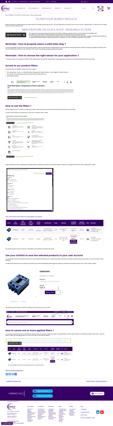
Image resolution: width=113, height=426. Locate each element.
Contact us (15, 1)
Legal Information (85, 412)
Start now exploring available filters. (14, 370)
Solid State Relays (25, 15)
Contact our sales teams (43, 391)
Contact (66, 8)
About (57, 8)
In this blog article (60, 59)
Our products (19, 8)
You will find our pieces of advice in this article (50, 49)
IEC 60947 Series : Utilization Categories (96, 381)
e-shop (33, 33)
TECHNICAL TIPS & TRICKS (14, 15)
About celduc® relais (35, 1)
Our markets (33, 8)
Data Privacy (84, 415)
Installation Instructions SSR (13, 381)
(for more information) (19, 423)
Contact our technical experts (44, 396)
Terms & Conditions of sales (88, 417)
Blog (47, 1)
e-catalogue (53, 1)
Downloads (45, 8)
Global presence (24, 1)
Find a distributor (98, 393)
